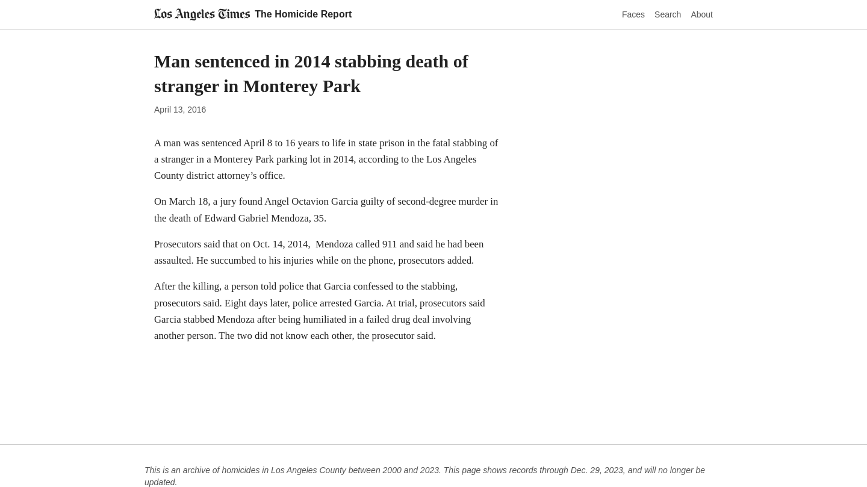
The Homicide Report (303, 14)
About (702, 14)
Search (667, 14)
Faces (633, 14)
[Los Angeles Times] (202, 14)
